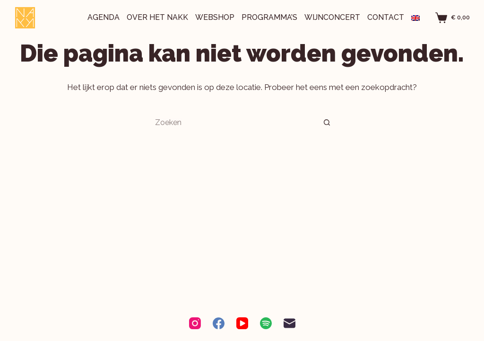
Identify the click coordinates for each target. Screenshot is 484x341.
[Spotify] (266, 323)
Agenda (103, 17)
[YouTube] (242, 323)
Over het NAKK (157, 17)
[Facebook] (219, 323)
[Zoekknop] (327, 122)
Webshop (214, 17)
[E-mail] (289, 323)
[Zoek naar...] (232, 122)
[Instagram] (195, 323)
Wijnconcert (332, 17)
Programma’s (269, 17)
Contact (385, 17)
